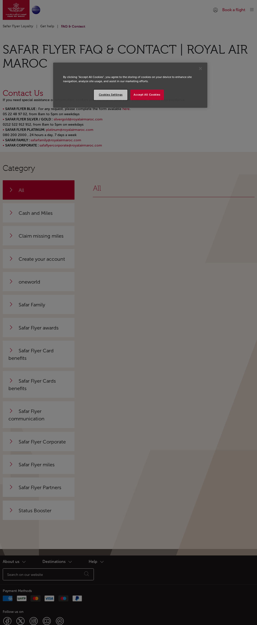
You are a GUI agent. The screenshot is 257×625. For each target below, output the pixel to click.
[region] (130, 85)
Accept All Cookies (147, 94)
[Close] (200, 68)
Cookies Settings (111, 94)
